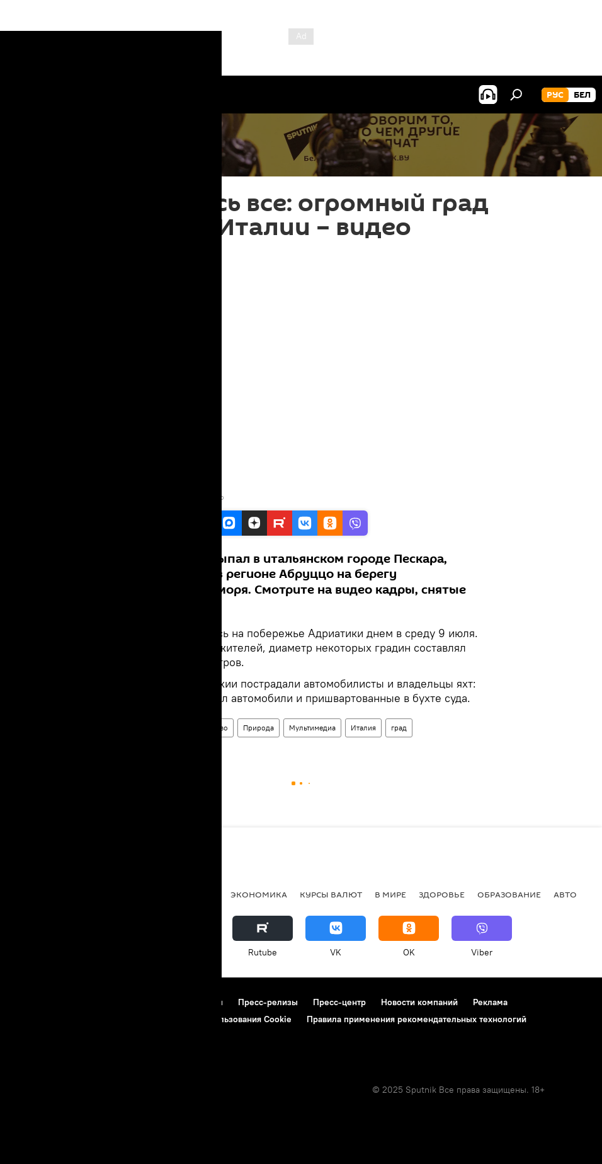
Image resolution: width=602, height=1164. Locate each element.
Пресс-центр (339, 1002)
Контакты (204, 1002)
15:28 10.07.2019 (145, 255)
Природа (258, 727)
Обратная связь (44, 1036)
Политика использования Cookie (225, 1019)
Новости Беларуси (57, 894)
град (399, 727)
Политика (193, 894)
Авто (565, 894)
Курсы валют (331, 894)
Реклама (490, 1002)
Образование (509, 894)
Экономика (258, 894)
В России (136, 894)
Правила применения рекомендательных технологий (416, 1019)
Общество (210, 727)
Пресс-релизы (268, 1002)
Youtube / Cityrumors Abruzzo (172, 497)
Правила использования (120, 1002)
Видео (128, 727)
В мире (166, 727)
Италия (363, 727)
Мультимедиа (312, 727)
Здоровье (442, 894)
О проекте (34, 1002)
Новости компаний (419, 1002)
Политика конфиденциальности (78, 1019)
